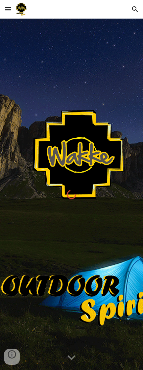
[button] (8, 9)
